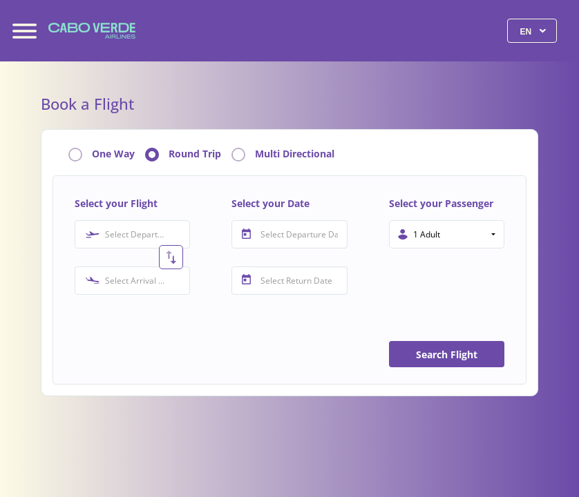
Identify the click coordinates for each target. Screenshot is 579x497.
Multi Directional (294, 154)
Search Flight (446, 354)
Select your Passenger (441, 203)
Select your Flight (116, 203)
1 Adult (426, 234)
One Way (113, 154)
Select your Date (270, 203)
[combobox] (132, 234)
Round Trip (195, 154)
